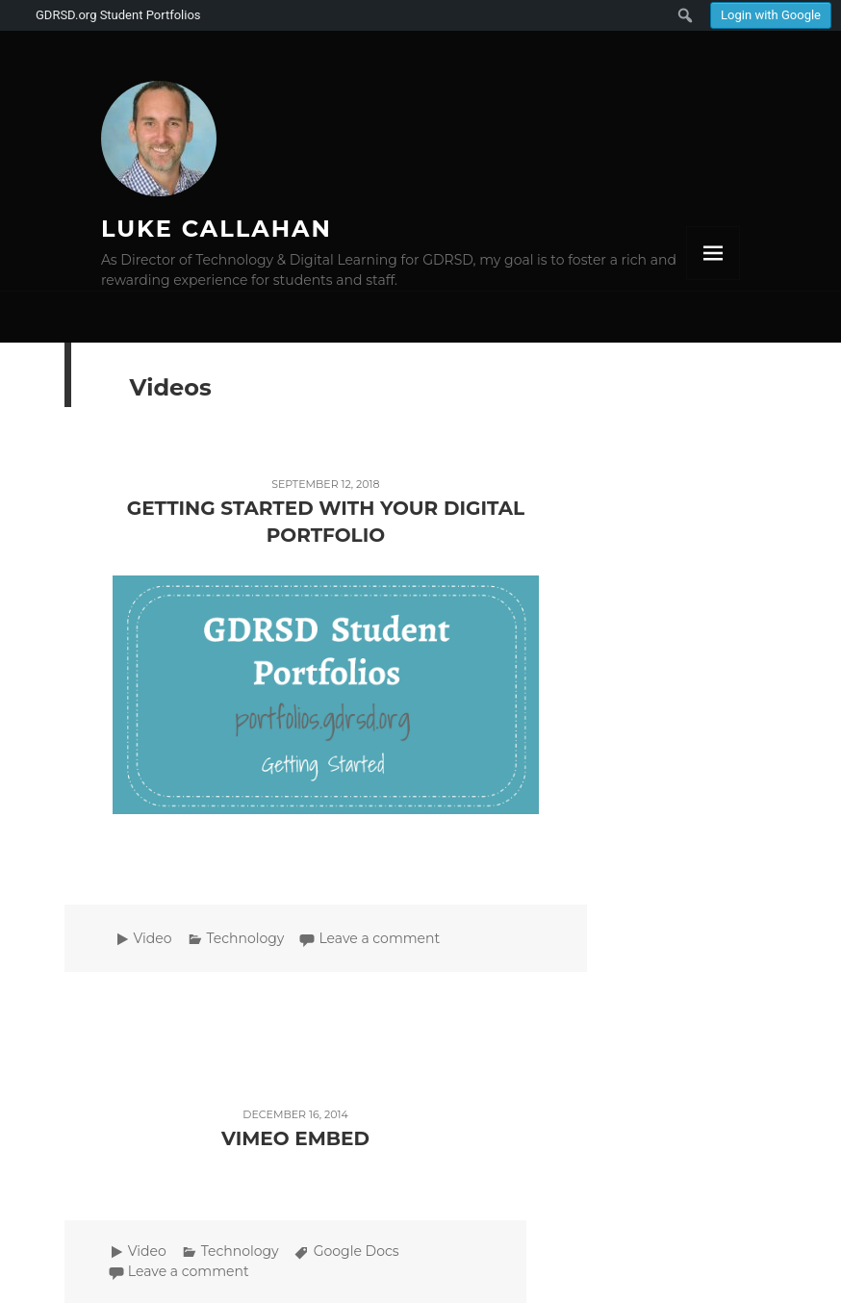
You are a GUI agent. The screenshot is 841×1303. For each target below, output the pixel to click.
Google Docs (356, 1251)
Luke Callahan (216, 229)
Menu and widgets (713, 253)
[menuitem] (771, 15)
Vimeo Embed (295, 1138)
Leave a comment (379, 938)
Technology (246, 938)
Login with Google (771, 15)
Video (153, 938)
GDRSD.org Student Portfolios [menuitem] (118, 15)
